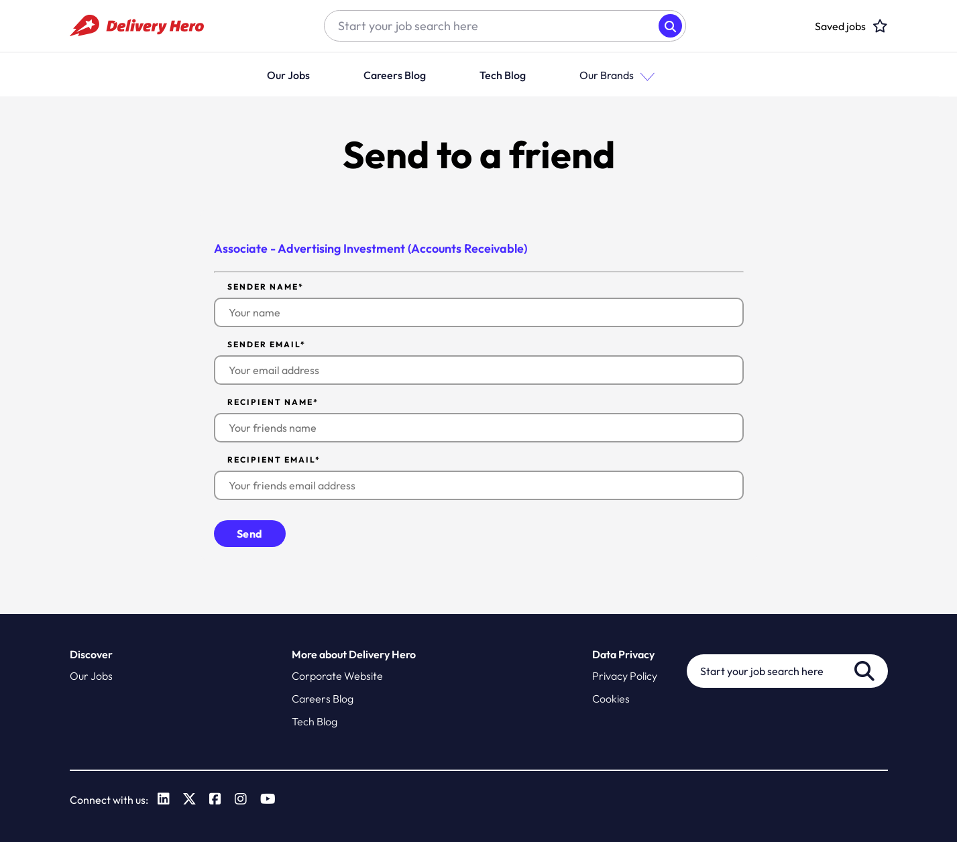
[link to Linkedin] (164, 799)
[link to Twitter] (190, 799)
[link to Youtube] (269, 799)
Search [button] (670, 26)
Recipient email (274, 459)
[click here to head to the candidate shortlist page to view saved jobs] (840, 26)
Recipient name (273, 402)
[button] (662, 74)
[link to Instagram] (241, 799)
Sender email (266, 344)
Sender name (265, 286)
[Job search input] (491, 26)
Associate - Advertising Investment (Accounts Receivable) (371, 248)
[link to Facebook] (216, 799)
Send (250, 533)
